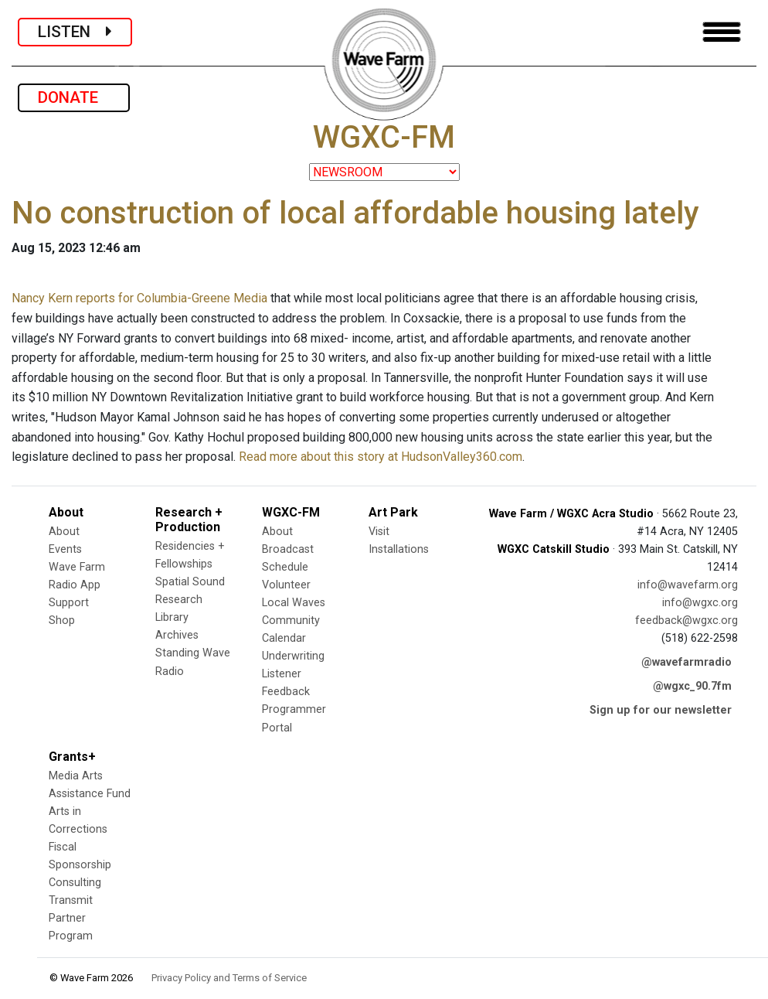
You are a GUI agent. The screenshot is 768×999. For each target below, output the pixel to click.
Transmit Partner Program (71, 918)
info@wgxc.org (700, 602)
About (64, 531)
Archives (177, 635)
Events (65, 549)
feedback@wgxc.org (686, 620)
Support (69, 602)
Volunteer (286, 585)
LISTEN (75, 31)
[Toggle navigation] (721, 32)
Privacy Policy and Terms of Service (229, 978)
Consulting (75, 882)
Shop (62, 620)
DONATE (74, 97)
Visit (379, 531)
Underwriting (293, 656)
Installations (399, 549)
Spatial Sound (190, 581)
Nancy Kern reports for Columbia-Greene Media (139, 298)
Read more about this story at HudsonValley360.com (380, 456)
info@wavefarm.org (687, 585)
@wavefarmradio (686, 662)
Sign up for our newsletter (661, 710)
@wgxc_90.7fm (692, 686)
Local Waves (293, 602)
